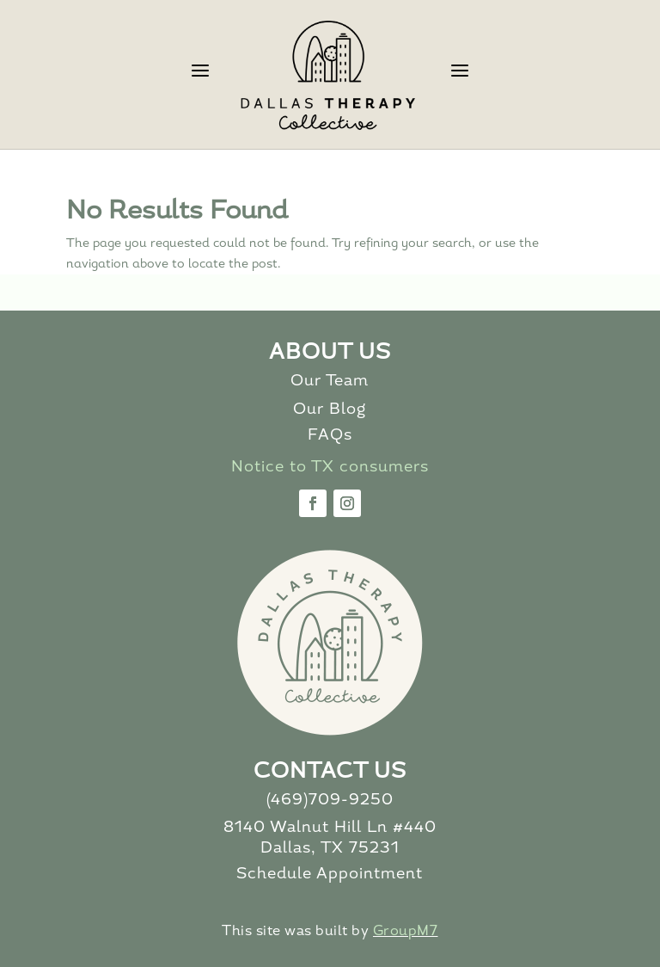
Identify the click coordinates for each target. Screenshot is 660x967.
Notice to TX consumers (330, 467)
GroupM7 (405, 932)
